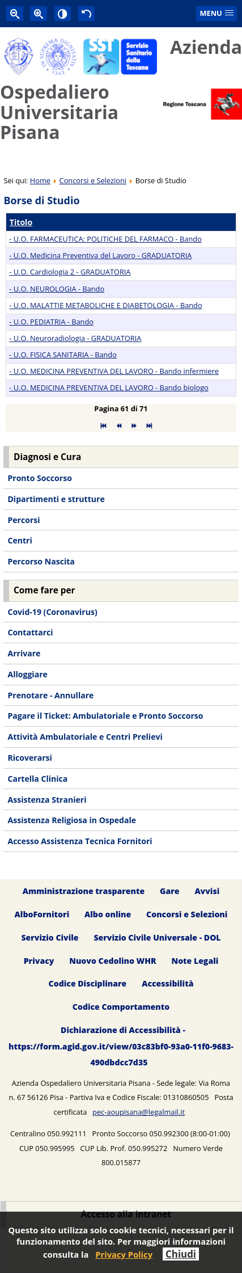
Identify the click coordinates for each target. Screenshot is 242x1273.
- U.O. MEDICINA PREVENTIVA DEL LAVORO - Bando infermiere (114, 371)
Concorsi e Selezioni (93, 180)
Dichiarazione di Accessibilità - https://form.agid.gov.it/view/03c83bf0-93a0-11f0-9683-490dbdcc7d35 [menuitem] (121, 1046)
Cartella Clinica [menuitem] (37, 778)
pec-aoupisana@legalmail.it (138, 1112)
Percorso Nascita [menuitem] (40, 561)
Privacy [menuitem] (39, 960)
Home (40, 180)
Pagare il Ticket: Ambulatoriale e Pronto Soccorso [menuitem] (105, 715)
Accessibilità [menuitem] (167, 984)
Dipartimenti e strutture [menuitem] (55, 499)
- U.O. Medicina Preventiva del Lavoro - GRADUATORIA (100, 255)
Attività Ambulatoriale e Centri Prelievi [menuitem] (84, 736)
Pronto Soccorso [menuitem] (39, 478)
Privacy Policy (123, 1254)
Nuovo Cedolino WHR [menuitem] (112, 960)
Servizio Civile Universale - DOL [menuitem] (157, 937)
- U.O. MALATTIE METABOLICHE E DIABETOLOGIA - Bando (105, 305)
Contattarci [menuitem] (30, 632)
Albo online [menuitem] (107, 914)
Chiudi (180, 1254)
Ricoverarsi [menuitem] (29, 757)
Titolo (21, 222)
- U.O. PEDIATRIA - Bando (51, 322)
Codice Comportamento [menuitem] (121, 1007)
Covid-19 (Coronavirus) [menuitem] (52, 611)
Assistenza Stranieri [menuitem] (46, 799)
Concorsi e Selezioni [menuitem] (186, 914)
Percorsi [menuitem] (23, 520)
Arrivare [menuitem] (23, 653)
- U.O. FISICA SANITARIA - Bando (63, 354)
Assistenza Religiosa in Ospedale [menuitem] (71, 820)
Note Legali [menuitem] (194, 960)
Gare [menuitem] (170, 891)
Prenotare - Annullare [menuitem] (50, 695)
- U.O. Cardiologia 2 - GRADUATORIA (69, 272)
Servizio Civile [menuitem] (49, 937)
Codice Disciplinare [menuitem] (88, 984)
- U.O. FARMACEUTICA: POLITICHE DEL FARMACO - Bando (105, 239)
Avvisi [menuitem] (206, 891)
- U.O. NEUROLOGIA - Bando (56, 289)
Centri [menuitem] (19, 540)
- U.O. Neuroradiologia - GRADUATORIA (75, 338)
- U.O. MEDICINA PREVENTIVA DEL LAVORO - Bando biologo (108, 387)
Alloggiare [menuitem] (27, 674)
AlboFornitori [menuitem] (42, 914)
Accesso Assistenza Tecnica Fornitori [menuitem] (79, 841)
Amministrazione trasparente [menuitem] (84, 891)
